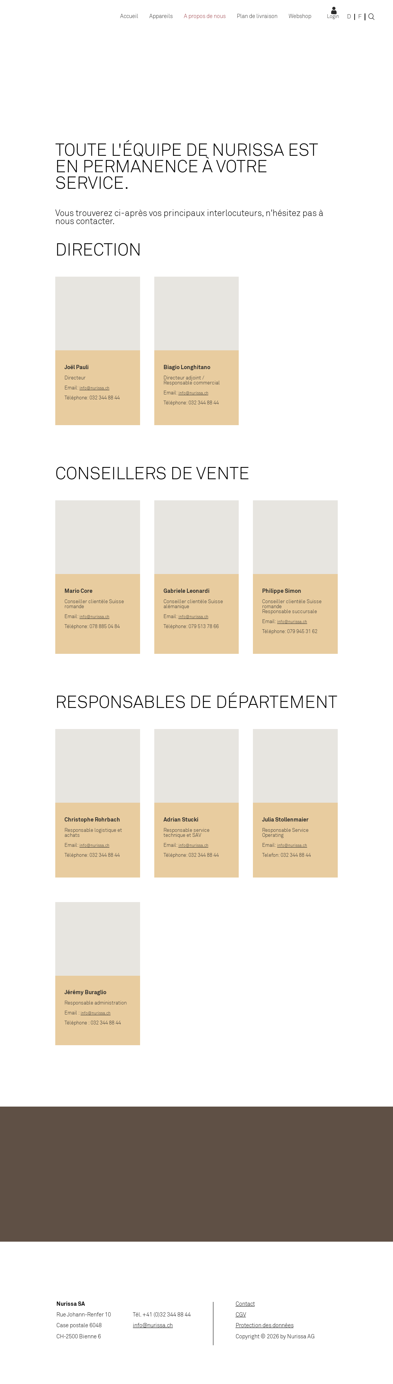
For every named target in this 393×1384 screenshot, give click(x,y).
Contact (245, 1304)
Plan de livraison (257, 16)
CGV (241, 1315)
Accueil (129, 16)
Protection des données (265, 1325)
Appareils (161, 16)
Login (333, 17)
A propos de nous (205, 16)
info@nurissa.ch (94, 388)
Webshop (300, 16)
